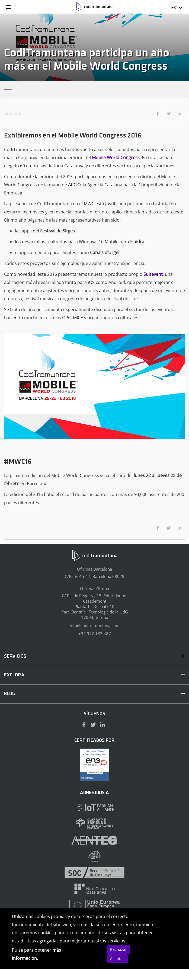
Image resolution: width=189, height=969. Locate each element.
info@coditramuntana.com (95, 625)
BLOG (94, 693)
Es (177, 7)
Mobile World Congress (116, 158)
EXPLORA (94, 675)
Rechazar (118, 949)
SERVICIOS (94, 656)
